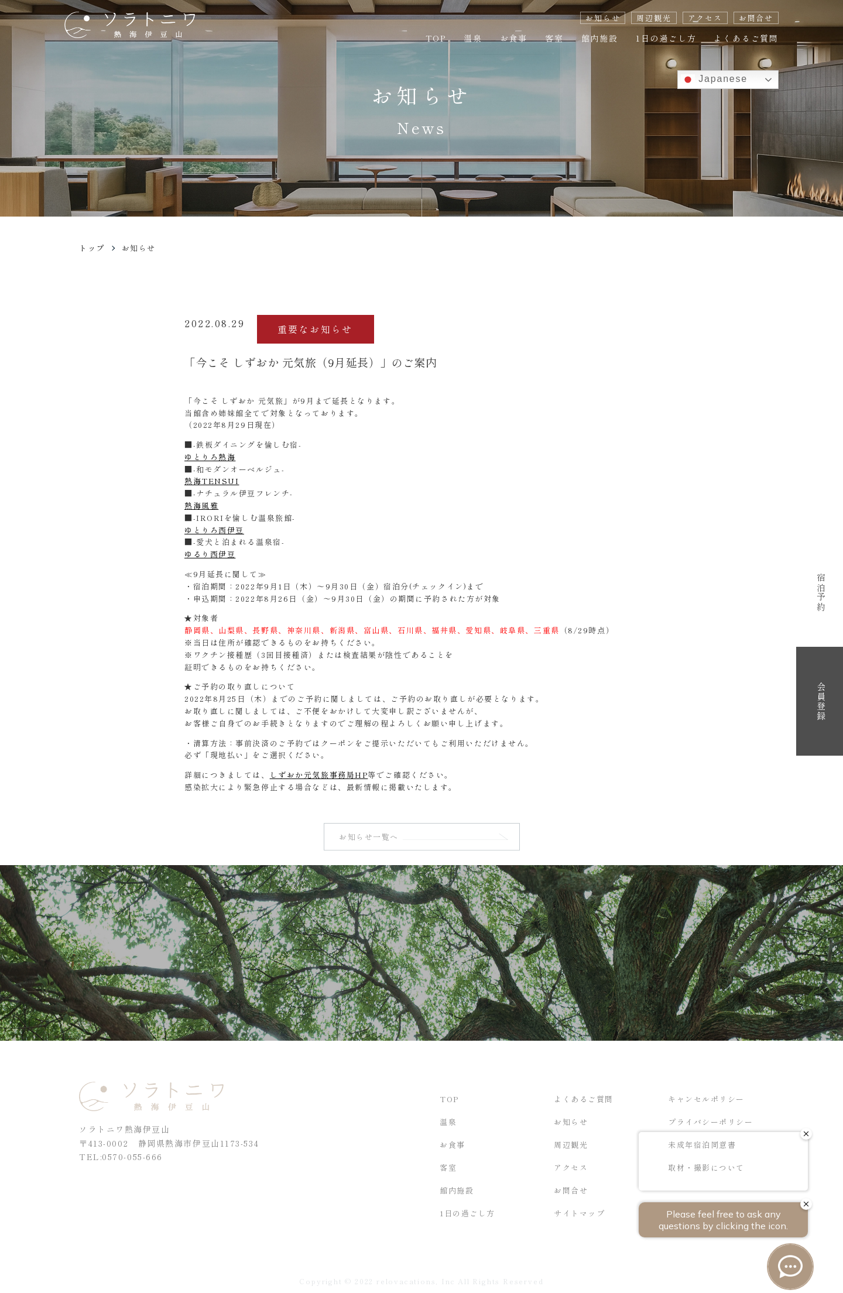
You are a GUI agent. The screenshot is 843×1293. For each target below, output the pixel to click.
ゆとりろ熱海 (209, 456)
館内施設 (599, 38)
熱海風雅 (201, 505)
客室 (554, 38)
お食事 (513, 38)
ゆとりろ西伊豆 (214, 530)
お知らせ (602, 17)
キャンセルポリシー (706, 1101)
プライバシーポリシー (710, 1124)
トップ (92, 247)
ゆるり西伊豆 (209, 554)
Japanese (714, 80)
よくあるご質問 (746, 38)
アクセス (705, 17)
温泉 (473, 38)
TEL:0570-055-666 (121, 1159)
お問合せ (756, 17)
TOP (436, 38)
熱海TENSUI (211, 480)
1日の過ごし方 (666, 38)
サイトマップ (579, 1215)
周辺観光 (653, 17)
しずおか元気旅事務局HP (319, 774)
